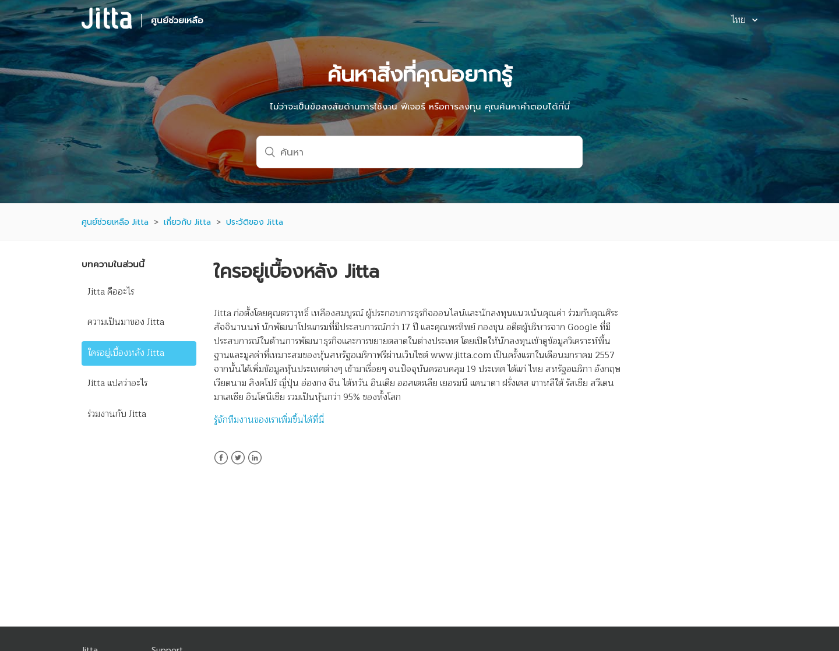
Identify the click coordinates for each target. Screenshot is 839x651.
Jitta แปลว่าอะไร (117, 383)
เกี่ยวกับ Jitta (187, 222)
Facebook (221, 464)
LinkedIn (255, 464)
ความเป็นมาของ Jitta (125, 322)
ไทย (739, 20)
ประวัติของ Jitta (254, 222)
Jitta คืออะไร (110, 292)
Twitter (238, 464)
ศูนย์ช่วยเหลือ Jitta (115, 222)
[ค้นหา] (419, 152)
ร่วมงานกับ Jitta (116, 414)
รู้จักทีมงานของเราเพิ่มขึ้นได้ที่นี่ (269, 420)
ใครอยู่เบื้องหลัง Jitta (125, 353)
